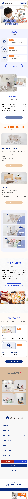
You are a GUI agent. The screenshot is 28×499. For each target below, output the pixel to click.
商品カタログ (14, 473)
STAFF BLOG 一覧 (14, 369)
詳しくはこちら (14, 123)
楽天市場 (8, 469)
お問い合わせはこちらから (14, 291)
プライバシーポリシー (14, 478)
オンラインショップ (21, 469)
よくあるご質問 (7, 458)
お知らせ (5, 453)
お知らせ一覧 (14, 72)
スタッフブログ (7, 448)
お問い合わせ (6, 463)
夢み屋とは (6, 438)
